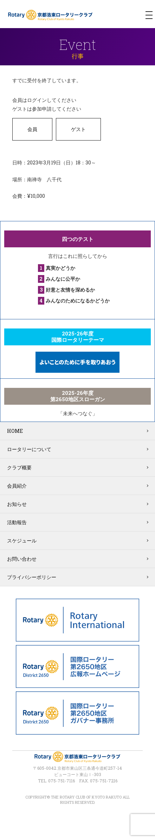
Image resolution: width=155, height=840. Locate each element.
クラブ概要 (19, 467)
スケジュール (22, 540)
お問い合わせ (22, 558)
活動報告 (17, 522)
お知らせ (17, 504)
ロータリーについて (29, 449)
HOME (15, 431)
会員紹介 (17, 485)
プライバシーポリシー (31, 577)
